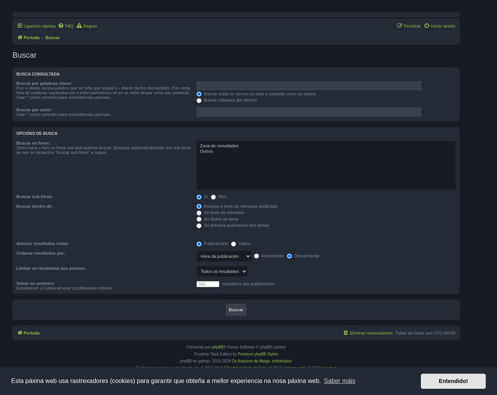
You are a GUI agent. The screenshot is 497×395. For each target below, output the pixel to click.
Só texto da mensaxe (220, 212)
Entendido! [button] (453, 381)
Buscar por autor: (34, 109)
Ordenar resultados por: (40, 253)
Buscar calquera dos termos (226, 100)
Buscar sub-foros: (34, 196)
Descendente (303, 256)
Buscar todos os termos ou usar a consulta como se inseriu (256, 93)
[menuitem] (65, 26)
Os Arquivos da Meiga (251, 361)
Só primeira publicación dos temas (232, 225)
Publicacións (212, 243)
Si (202, 196)
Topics (240, 243)
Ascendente (269, 256)
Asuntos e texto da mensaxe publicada (236, 206)
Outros (326, 151)
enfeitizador (282, 361)
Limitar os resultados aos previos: (51, 268)
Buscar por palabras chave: (44, 83)
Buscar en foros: (33, 143)
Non (218, 196)
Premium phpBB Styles (258, 354)
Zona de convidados (326, 146)
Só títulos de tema (217, 219)
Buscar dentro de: (34, 206)
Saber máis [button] (339, 381)
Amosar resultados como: (42, 243)
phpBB (218, 347)
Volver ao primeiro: (35, 283)
